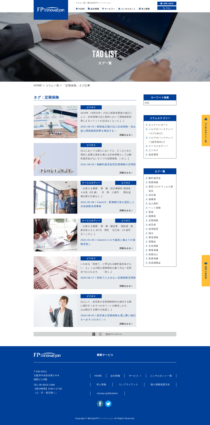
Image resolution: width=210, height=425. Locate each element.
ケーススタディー (91, 183)
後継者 (152, 199)
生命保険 (153, 246)
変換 (151, 212)
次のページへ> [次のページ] (114, 334)
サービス (108, 9)
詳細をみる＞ (126, 135)
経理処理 (153, 229)
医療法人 (153, 254)
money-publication (107, 393)
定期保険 (153, 220)
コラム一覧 (52, 85)
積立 (151, 233)
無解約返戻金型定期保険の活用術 (116, 164)
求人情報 (144, 9)
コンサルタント (127, 9)
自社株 (152, 195)
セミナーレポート (158, 124)
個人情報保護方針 (160, 384)
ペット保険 (155, 207)
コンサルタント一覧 (161, 375)
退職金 (152, 241)
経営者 (152, 224)
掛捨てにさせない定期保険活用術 (116, 277)
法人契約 (153, 203)
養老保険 (153, 237)
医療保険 (153, 182)
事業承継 (153, 250)
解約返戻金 (155, 178)
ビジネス (91, 107)
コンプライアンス (128, 384)
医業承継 (153, 258)
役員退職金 (155, 262)
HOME (80, 9)
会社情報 (93, 9)
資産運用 (153, 154)
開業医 (152, 216)
